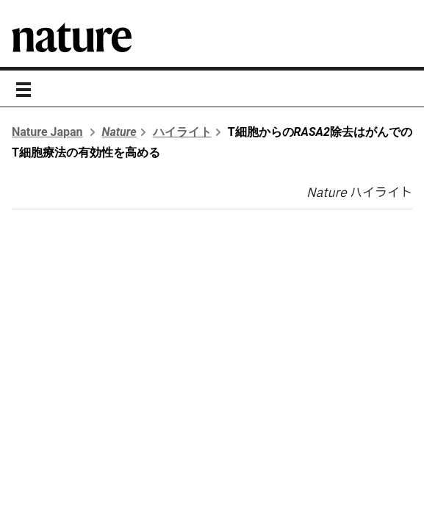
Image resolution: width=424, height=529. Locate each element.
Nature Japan (47, 132)
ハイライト (182, 132)
